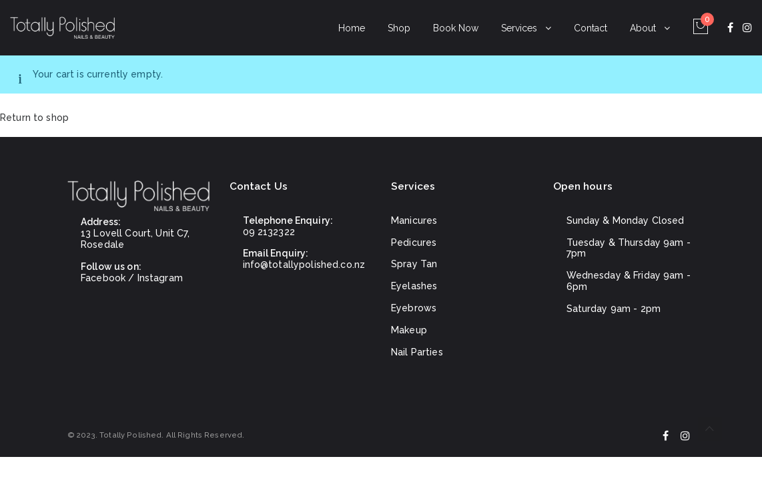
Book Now (455, 28)
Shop (399, 28)
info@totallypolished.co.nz (304, 264)
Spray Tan (414, 264)
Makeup (409, 330)
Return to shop (34, 117)
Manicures (414, 220)
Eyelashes (414, 286)
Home (351, 28)
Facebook (103, 278)
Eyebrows (413, 308)
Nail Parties (417, 352)
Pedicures (413, 242)
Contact (590, 28)
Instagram (160, 278)
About (643, 28)
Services (519, 28)
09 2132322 (269, 231)
